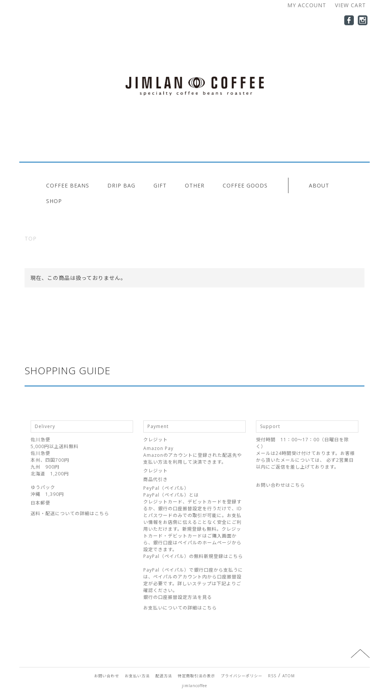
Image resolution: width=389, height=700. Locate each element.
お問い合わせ (106, 675)
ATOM (288, 675)
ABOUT (319, 185)
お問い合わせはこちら (280, 485)
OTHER (195, 185)
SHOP (54, 201)
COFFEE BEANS (67, 185)
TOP (31, 238)
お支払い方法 (137, 675)
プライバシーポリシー (241, 675)
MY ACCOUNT (306, 5)
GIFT (160, 185)
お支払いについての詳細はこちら (180, 608)
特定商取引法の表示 (196, 675)
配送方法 (163, 675)
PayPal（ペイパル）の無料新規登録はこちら (193, 556)
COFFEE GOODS (245, 185)
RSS (272, 675)
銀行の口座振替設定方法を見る (177, 597)
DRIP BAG (121, 185)
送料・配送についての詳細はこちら (70, 513)
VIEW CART (350, 5)
